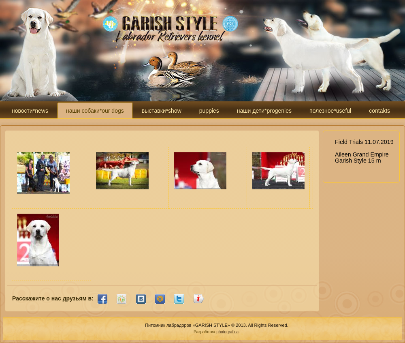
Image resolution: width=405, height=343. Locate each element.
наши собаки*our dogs (95, 110)
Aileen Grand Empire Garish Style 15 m (362, 157)
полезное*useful (330, 110)
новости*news (30, 110)
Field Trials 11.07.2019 (364, 142)
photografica (227, 332)
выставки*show (161, 110)
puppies (209, 110)
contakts (379, 110)
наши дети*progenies (264, 110)
